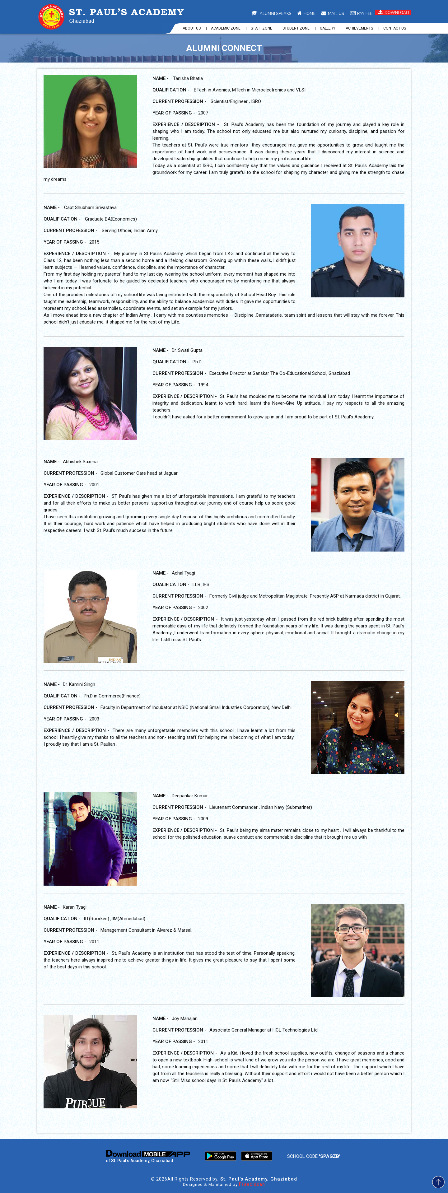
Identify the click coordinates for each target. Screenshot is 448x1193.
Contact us (394, 28)
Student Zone (296, 28)
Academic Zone (225, 28)
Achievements (359, 28)
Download (393, 12)
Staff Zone (261, 28)
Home (306, 13)
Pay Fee (361, 13)
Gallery (327, 28)
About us (192, 28)
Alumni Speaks (271, 13)
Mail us (332, 13)
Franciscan (252, 1184)
